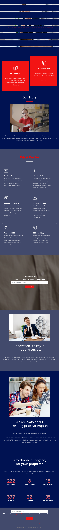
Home (17, 523)
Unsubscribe (24, 523)
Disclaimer (24, 514)
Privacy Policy (17, 514)
